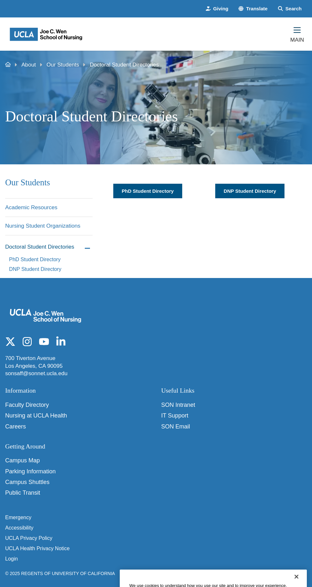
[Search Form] (290, 9)
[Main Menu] (297, 34)
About (28, 65)
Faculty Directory (27, 405)
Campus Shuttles (27, 482)
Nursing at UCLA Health (36, 415)
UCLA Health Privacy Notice (37, 548)
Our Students (63, 65)
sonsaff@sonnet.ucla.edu (36, 373)
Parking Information (30, 471)
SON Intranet (178, 405)
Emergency (18, 517)
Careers (15, 426)
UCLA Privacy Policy (28, 538)
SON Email (175, 426)
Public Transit (22, 492)
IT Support (174, 415)
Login (11, 558)
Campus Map (22, 460)
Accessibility (19, 527)
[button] (253, 9)
